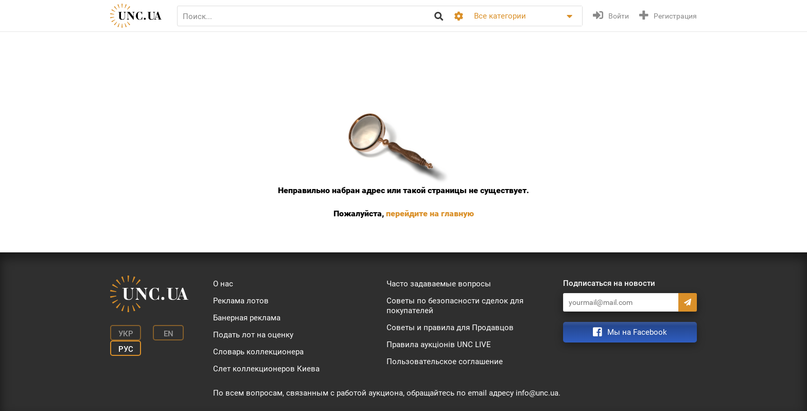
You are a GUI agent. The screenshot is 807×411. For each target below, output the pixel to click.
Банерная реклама (246, 317)
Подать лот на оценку (253, 334)
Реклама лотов (241, 300)
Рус (125, 349)
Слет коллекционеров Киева (266, 368)
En (168, 333)
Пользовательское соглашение (445, 361)
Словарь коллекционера (258, 351)
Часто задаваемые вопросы (439, 283)
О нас (223, 283)
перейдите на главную (430, 213)
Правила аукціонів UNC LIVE (439, 344)
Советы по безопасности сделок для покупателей (455, 305)
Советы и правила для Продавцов (450, 327)
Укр (125, 333)
